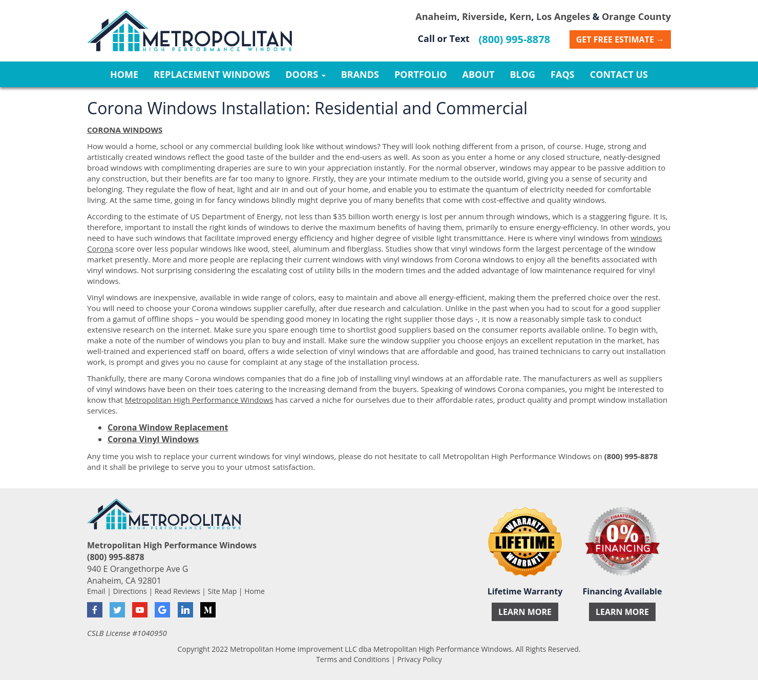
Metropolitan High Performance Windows (199, 400)
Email (96, 591)
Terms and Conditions (352, 659)
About (478, 74)
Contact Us (619, 74)
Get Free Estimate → (620, 39)
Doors (305, 74)
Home (124, 74)
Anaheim (436, 16)
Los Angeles (563, 16)
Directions (130, 591)
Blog (522, 74)
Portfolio (420, 74)
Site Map (222, 591)
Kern (521, 16)
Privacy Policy (419, 659)
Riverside (483, 16)
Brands (360, 74)
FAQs (563, 74)
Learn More (525, 611)
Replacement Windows (212, 74)
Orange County (636, 16)
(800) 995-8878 (515, 39)
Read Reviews (177, 591)
